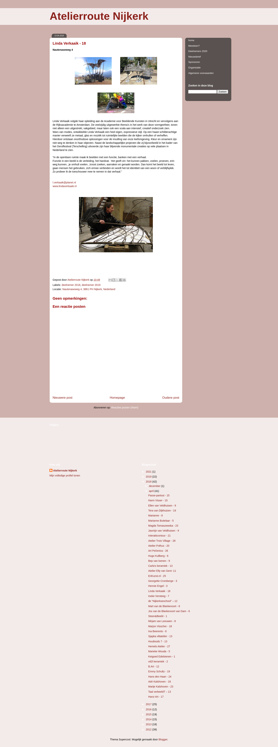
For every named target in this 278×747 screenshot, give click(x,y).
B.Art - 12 (153, 666)
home (191, 40)
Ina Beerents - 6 (157, 631)
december (155, 486)
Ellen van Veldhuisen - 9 (162, 505)
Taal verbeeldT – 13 (159, 691)
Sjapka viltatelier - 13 (160, 636)
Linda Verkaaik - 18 (159, 591)
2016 (149, 709)
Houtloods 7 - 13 (157, 641)
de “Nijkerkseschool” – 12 (162, 601)
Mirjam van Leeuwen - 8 (162, 621)
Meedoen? (194, 45)
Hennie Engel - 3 (157, 585)
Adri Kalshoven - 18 (159, 681)
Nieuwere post (62, 397)
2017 (149, 704)
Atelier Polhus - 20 (158, 545)
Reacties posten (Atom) (124, 407)
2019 (149, 476)
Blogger (163, 739)
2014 (149, 719)
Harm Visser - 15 (158, 500)
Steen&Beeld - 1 (157, 616)
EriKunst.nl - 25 (157, 575)
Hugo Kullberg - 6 (158, 555)
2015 (149, 714)
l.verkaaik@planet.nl (64, 182)
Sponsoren (194, 62)
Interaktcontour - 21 (159, 535)
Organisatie (194, 67)
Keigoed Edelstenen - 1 (161, 656)
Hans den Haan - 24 (159, 676)
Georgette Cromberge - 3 (162, 580)
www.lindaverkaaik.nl (65, 186)
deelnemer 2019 (91, 284)
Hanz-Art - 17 (156, 696)
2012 (149, 729)
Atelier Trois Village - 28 (162, 540)
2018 (149, 481)
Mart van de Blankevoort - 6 (164, 606)
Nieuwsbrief (194, 56)
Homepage (117, 397)
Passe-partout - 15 (158, 495)
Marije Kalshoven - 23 (160, 686)
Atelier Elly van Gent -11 (162, 570)
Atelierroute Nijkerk (99, 16)
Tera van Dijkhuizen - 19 (162, 510)
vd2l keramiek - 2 (158, 661)
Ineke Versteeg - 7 (158, 596)
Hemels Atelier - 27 (159, 646)
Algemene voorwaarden (201, 73)
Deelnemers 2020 (197, 51)
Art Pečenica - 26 (158, 550)
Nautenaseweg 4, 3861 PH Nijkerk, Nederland (88, 289)
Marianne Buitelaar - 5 (161, 520)
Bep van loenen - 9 (159, 560)
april (151, 491)
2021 (149, 471)
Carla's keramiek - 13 (160, 565)
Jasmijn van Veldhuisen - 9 (163, 530)
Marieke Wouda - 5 (159, 651)
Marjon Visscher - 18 (160, 626)
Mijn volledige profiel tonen (64, 475)
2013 (149, 724)
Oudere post (170, 397)
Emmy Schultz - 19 (159, 671)
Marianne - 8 (155, 515)
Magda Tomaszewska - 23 (163, 525)
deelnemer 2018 (71, 284)
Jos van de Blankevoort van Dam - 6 (169, 611)
